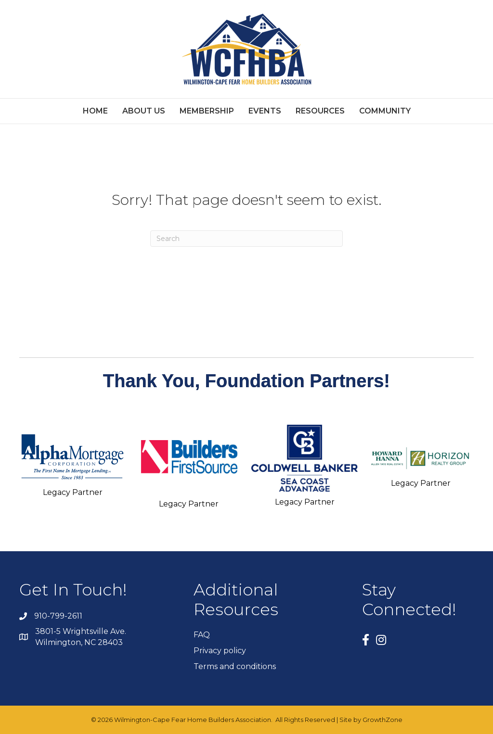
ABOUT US (143, 110)
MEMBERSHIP (207, 110)
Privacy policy (220, 650)
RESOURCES (320, 110)
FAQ (202, 634)
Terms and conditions (235, 666)
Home (95, 110)
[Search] (246, 238)
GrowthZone (382, 719)
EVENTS (264, 110)
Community (385, 110)
